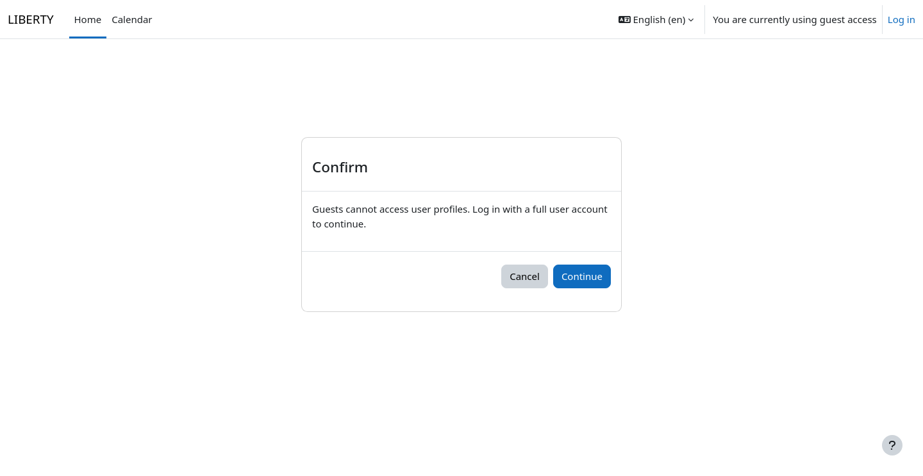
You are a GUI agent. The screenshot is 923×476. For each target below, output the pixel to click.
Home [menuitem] (88, 19)
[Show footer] (892, 445)
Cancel (525, 276)
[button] (656, 19)
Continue (582, 276)
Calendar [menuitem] (132, 19)
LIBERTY (31, 19)
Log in (901, 19)
